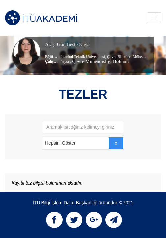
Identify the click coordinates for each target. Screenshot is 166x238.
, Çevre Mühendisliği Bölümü (99, 61)
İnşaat (65, 62)
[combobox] (83, 143)
